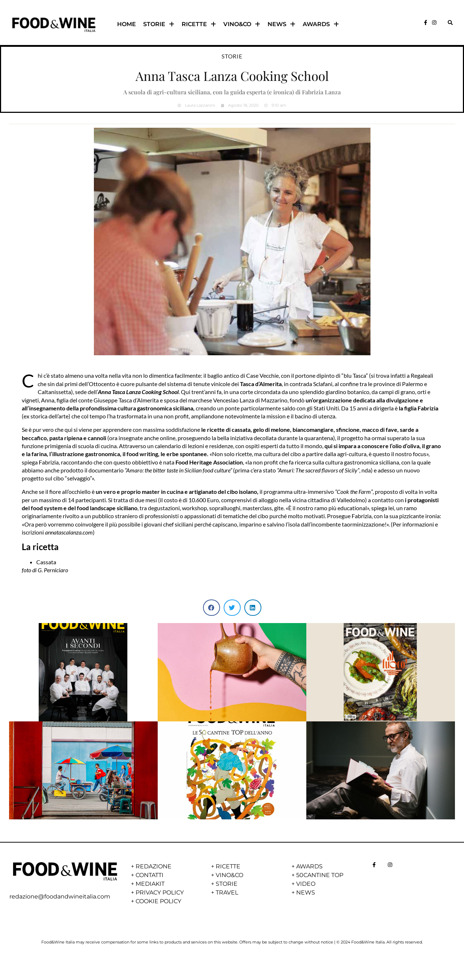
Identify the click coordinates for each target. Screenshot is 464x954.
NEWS (281, 24)
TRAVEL (227, 892)
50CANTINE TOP (319, 875)
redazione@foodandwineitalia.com (59, 896)
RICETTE (199, 24)
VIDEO (305, 883)
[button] (450, 22)
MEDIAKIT (150, 883)
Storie (232, 56)
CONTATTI (149, 875)
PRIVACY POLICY (160, 892)
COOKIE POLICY (158, 901)
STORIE (158, 24)
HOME (126, 24)
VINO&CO (241, 24)
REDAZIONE (153, 866)
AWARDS (321, 24)
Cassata (46, 561)
